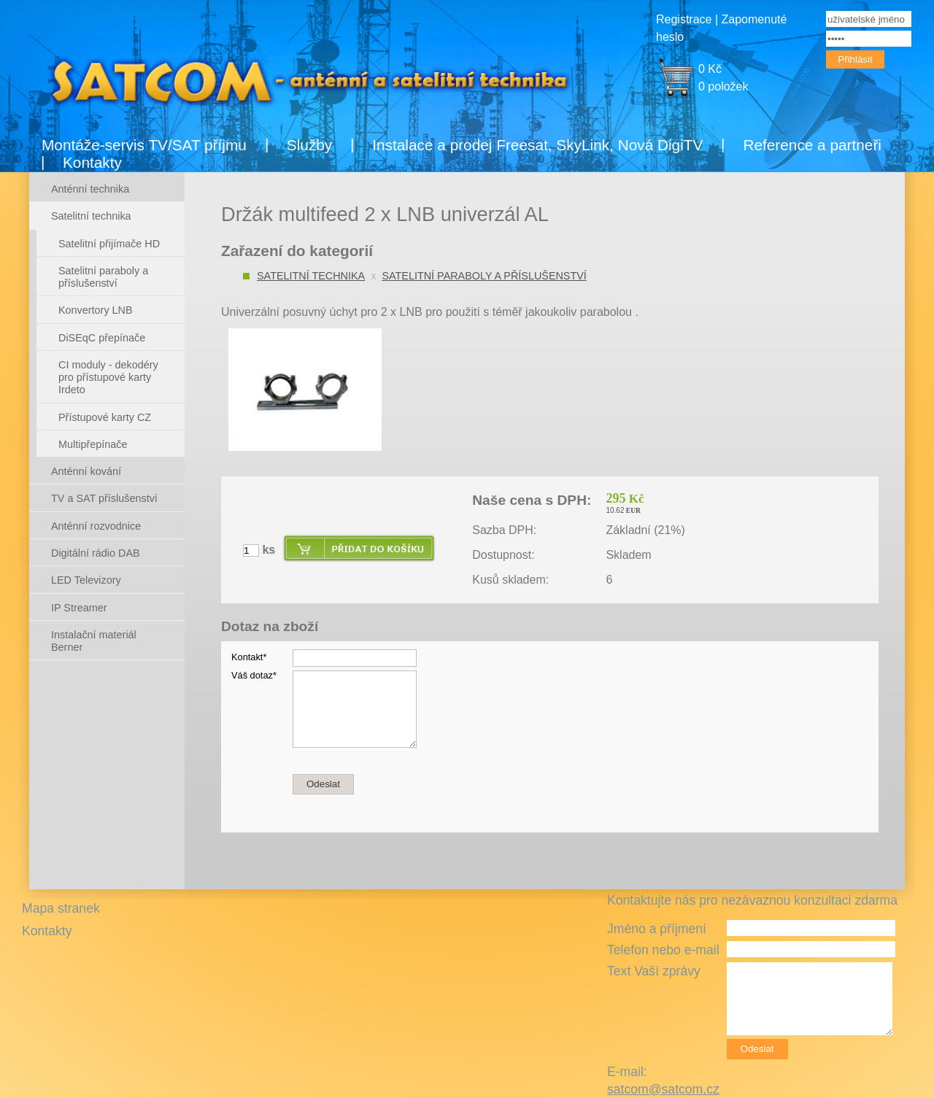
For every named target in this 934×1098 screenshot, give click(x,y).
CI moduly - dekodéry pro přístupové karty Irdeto (108, 377)
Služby (309, 144)
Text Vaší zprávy (653, 971)
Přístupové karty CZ (104, 417)
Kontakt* (248, 657)
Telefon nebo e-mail (663, 950)
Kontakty (92, 162)
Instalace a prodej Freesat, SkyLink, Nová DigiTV (537, 144)
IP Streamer (79, 608)
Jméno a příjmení (656, 928)
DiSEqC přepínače (101, 338)
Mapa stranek (61, 908)
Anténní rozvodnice (96, 526)
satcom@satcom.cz (663, 1089)
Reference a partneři (812, 144)
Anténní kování (86, 471)
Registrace (683, 19)
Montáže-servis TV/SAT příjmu (144, 144)
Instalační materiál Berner (93, 641)
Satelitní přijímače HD (109, 244)
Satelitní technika (311, 276)
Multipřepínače (92, 444)
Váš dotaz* (254, 675)
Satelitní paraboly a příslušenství (484, 276)
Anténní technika (90, 189)
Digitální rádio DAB (95, 553)
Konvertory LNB (95, 310)
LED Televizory (86, 580)
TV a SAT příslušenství (104, 498)
